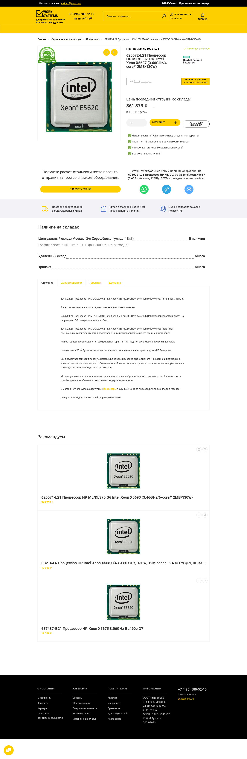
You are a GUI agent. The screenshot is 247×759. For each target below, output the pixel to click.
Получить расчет (80, 189)
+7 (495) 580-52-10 (81, 14)
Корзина (202, 17)
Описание (47, 283)
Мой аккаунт (179, 14)
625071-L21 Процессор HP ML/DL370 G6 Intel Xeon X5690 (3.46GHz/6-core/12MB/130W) (117, 517)
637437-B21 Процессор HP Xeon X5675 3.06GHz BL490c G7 (92, 649)
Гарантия (95, 283)
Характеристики (71, 283)
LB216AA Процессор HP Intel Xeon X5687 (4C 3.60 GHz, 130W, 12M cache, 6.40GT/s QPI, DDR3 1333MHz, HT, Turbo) (124, 583)
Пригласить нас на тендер (194, 3)
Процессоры (112, 401)
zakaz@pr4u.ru (71, 3)
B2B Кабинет (169, 3)
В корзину (165, 124)
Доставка (115, 283)
